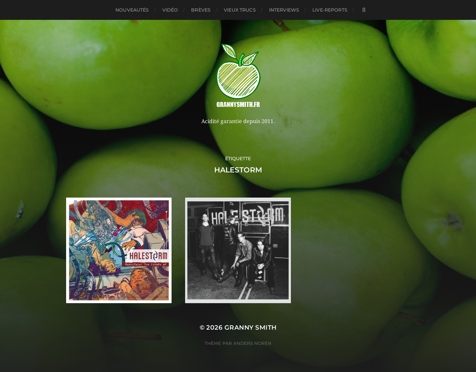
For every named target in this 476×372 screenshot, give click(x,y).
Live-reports (329, 10)
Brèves (201, 10)
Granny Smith (250, 327)
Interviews (284, 10)
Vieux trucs (240, 10)
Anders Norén (252, 343)
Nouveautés (132, 10)
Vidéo (170, 10)
